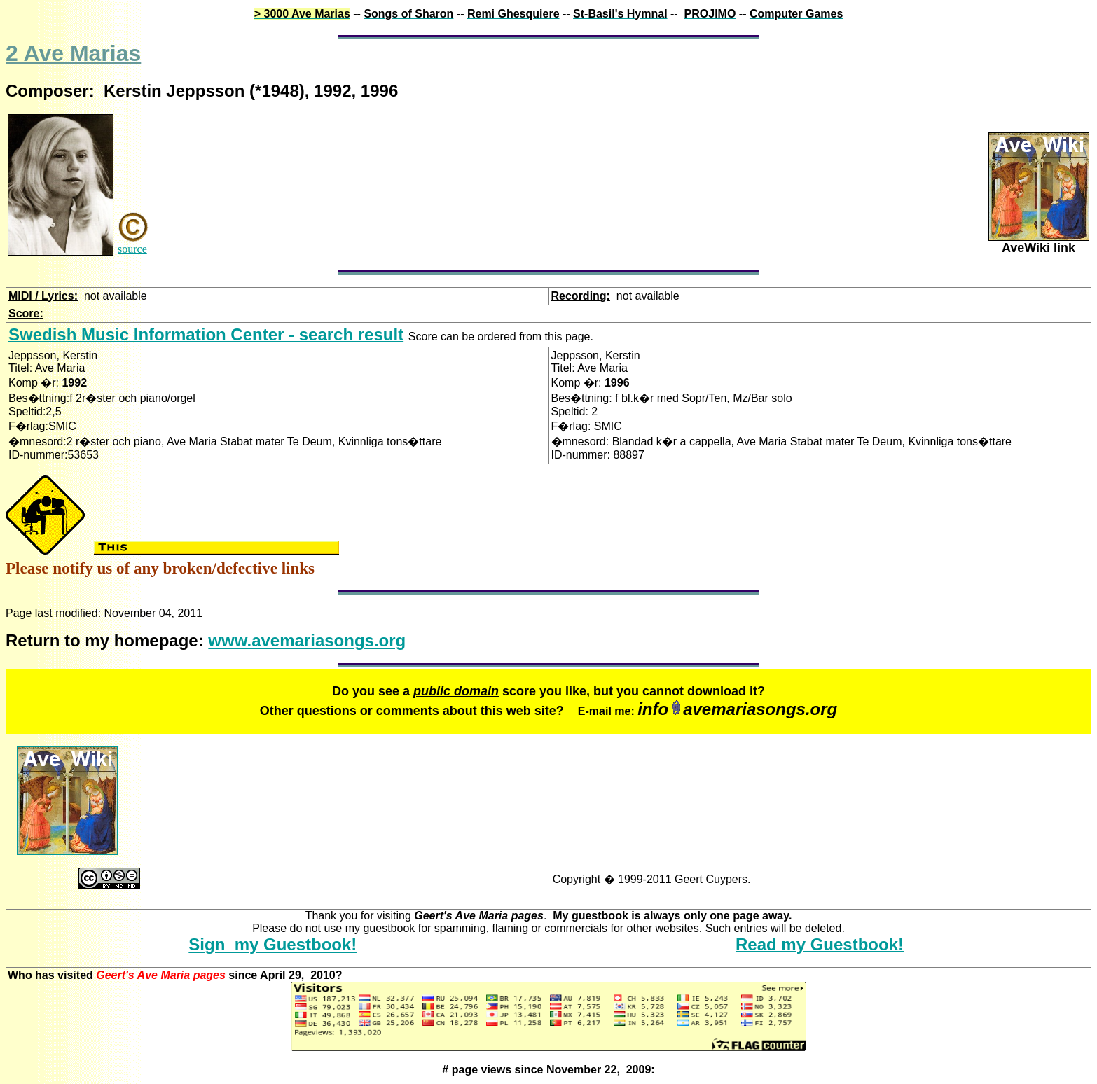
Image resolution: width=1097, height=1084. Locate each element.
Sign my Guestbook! (272, 944)
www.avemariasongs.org (307, 640)
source (132, 249)
